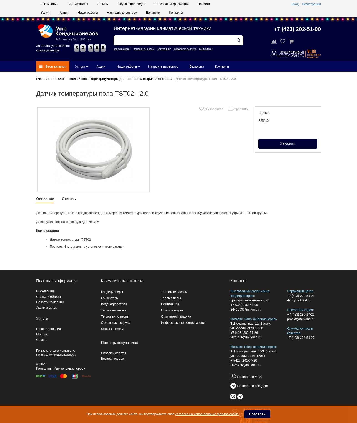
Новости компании (50, 302)
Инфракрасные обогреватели (183, 322)
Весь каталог (52, 66)
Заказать (287, 143)
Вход (295, 4)
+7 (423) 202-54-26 (244, 332)
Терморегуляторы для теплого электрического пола (131, 79)
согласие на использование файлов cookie (207, 414)
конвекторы (206, 49)
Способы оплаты (113, 353)
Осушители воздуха (115, 322)
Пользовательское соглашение (56, 350)
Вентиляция (170, 304)
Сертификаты (77, 4)
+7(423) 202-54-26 (243, 360)
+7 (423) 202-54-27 (300, 337)
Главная (42, 79)
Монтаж (42, 334)
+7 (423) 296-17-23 (300, 314)
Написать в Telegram (252, 386)
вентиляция (164, 49)
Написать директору (122, 12)
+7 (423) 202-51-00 (297, 29)
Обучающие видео (131, 4)
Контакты (176, 12)
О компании (49, 4)
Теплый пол (77, 79)
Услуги (46, 12)
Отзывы (103, 4)
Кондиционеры (112, 292)
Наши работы (88, 12)
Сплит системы (112, 329)
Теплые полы (171, 298)
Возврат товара (112, 358)
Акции (64, 12)
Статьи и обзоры (48, 296)
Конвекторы (109, 298)
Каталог (59, 79)
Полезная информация (171, 4)
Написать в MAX (249, 377)
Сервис (41, 339)
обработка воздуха (185, 49)
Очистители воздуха (176, 316)
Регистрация (311, 4)
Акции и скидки (47, 307)
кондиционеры (122, 49)
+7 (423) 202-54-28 (300, 296)
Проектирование (48, 329)
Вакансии (153, 12)
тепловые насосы (144, 49)
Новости (204, 4)
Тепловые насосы (174, 292)
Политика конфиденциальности (56, 354)
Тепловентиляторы (115, 316)
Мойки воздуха (172, 310)
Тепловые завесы (114, 310)
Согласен (257, 414)
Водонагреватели (114, 304)
